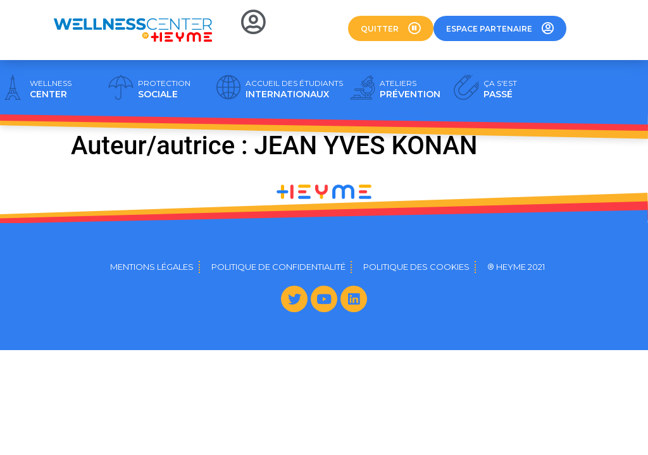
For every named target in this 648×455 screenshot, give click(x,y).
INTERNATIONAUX (294, 89)
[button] (390, 28)
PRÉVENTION (410, 89)
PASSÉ (500, 89)
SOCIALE (164, 89)
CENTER (51, 89)
